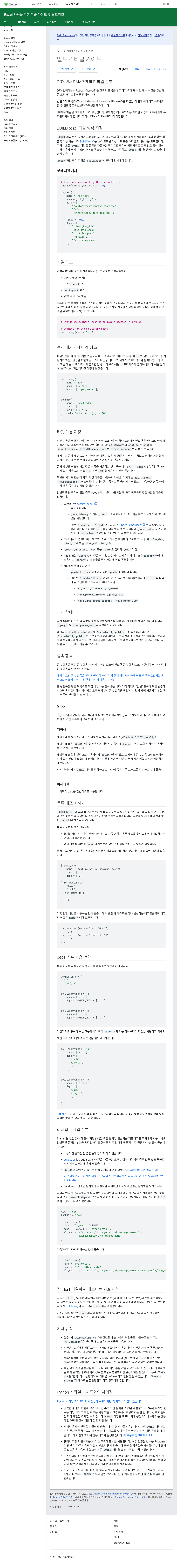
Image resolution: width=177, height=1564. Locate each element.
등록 (157, 35)
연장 (103, 4)
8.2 (159, 69)
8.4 (148, 69)
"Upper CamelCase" (130, 525)
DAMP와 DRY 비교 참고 (143, 1170)
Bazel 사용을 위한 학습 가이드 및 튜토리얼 (34, 15)
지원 (116, 1526)
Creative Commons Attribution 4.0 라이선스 (113, 1493)
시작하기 (53, 4)
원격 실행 (51, 21)
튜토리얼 (69, 21)
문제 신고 (66, 69)
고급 (36, 21)
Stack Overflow (122, 1542)
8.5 (142, 69)
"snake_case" (85, 504)
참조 (90, 4)
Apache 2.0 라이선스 (62, 1497)
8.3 (153, 69)
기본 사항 (88, 51)
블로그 (53, 1526)
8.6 (137, 69)
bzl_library (72, 1306)
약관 (52, 1556)
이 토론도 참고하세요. (135, 1435)
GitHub (166, 4)
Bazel (59, 51)
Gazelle (61, 1114)
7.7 (164, 69)
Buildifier (85, 141)
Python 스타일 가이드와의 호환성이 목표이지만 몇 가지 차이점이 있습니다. (100, 1401)
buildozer (69, 1159)
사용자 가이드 (73, 51)
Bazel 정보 (35, 4)
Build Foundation (66, 35)
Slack (116, 1537)
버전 (6, 21)
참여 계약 (142, 35)
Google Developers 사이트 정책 (130, 1497)
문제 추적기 (119, 1531)
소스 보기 (89, 69)
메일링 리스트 (118, 35)
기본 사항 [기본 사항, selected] (21, 21)
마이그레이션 (88, 21)
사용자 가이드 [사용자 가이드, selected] (73, 4)
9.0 (131, 69)
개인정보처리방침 (67, 1556)
